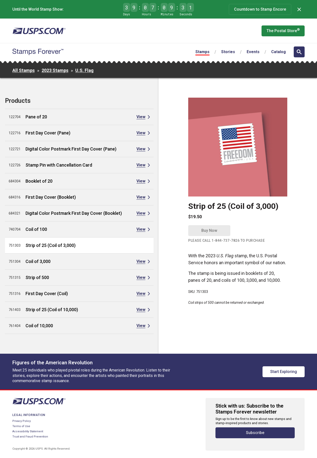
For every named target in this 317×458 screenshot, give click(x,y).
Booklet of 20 (39, 181)
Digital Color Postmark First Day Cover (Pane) (71, 149)
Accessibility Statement (27, 431)
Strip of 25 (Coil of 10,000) (52, 309)
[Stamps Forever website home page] (37, 52)
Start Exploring (283, 371)
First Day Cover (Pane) (48, 132)
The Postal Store (283, 30)
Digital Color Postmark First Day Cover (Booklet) (74, 213)
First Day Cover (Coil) (47, 293)
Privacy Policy (21, 421)
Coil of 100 (36, 229)
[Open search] (299, 51)
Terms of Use (21, 426)
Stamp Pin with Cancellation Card (59, 165)
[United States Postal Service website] (39, 31)
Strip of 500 (37, 277)
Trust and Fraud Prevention (30, 436)
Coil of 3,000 (38, 261)
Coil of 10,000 (39, 325)
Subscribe (255, 432)
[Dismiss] (299, 9)
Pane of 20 (36, 116)
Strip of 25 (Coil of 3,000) (51, 245)
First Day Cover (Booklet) (51, 197)
